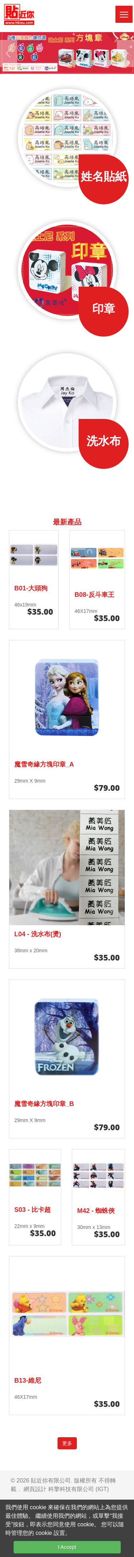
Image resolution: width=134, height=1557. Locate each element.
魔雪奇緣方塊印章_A (44, 764)
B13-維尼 (27, 1380)
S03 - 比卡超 (32, 1209)
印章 (103, 308)
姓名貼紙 (103, 176)
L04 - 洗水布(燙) (37, 934)
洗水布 (103, 441)
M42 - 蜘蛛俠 (96, 1210)
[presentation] (8, 53)
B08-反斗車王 (94, 594)
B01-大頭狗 (31, 588)
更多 (67, 1443)
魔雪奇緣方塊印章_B (44, 1103)
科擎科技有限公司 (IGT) (78, 1489)
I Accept (67, 1547)
